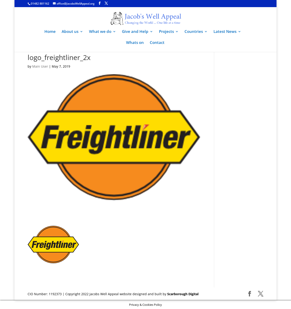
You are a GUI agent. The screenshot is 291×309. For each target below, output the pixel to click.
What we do (100, 32)
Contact (157, 43)
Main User (40, 66)
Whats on (135, 43)
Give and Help (135, 32)
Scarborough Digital (183, 294)
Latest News (224, 32)
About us (70, 32)
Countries (193, 32)
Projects (166, 32)
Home (50, 32)
